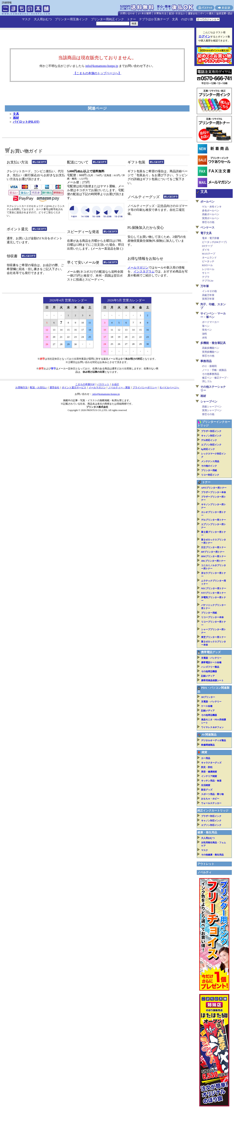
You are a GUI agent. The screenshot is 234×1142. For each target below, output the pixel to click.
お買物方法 (21, 387)
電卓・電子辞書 (210, 238)
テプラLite (207, 280)
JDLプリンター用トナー (213, 561)
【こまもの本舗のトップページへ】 (97, 73)
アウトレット (205, 863)
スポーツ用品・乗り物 (212, 794)
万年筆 (204, 286)
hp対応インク (208, 449)
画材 (16, 117)
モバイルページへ (169, 387)
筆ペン (205, 326)
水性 (204, 337)
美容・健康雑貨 (209, 771)
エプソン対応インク (211, 444)
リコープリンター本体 (212, 617)
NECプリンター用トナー (213, 588)
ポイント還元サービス (74, 387)
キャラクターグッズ (211, 762)
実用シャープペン (212, 410)
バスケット (103, 384)
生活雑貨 (205, 785)
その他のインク (209, 466)
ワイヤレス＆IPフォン (212, 727)
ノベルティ (204, 872)
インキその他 (209, 291)
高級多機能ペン (210, 347)
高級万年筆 (208, 295)
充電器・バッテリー (211, 658)
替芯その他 (208, 222)
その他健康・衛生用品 (212, 854)
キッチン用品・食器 (211, 780)
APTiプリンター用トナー (213, 487)
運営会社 (54, 387)
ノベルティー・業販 (119, 387)
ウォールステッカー (211, 803)
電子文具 (206, 233)
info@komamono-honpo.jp (101, 65)
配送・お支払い (38, 387)
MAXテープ (208, 253)
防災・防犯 (206, 767)
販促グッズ (206, 789)
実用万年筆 (208, 298)
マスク (26, 19)
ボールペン (207, 201)
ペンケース (207, 227)
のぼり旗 (187, 19)
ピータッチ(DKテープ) (214, 242)
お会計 (115, 384)
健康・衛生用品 (207, 832)
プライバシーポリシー (145, 387)
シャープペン (208, 401)
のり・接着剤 (209, 366)
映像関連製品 (208, 745)
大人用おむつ (43, 19)
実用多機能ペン (210, 351)
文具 (175, 19)
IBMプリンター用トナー (213, 556)
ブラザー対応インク (211, 431)
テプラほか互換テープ (154, 19)
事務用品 (206, 361)
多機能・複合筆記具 (213, 342)
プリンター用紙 (209, 470)
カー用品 (205, 758)
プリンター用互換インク (71, 19)
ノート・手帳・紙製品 (214, 370)
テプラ (205, 276)
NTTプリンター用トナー (213, 593)
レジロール (208, 269)
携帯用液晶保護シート (212, 680)
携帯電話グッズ (211, 652)
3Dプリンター (208, 697)
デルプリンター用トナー (213, 520)
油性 (204, 333)
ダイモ (205, 249)
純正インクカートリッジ (212, 810)
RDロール (207, 265)
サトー (205, 273)
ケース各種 (206, 706)
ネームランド (209, 257)
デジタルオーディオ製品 (213, 740)
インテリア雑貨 (209, 776)
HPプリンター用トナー (213, 552)
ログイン (205, 36)
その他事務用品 (210, 374)
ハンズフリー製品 (210, 667)
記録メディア (208, 676)
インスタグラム (144, 271)
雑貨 (204, 752)
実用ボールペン (210, 218)
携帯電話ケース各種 (211, 662)
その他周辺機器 (209, 671)
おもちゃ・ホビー (210, 798)
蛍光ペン (207, 329)
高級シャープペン (212, 406)
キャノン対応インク (211, 435)
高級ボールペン (210, 214)
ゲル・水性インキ (212, 206)
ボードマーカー (210, 322)
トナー (131, 19)
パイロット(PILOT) (26, 121)
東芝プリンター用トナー (213, 637)
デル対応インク (209, 440)
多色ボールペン (210, 210)
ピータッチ (208, 261)
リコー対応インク (210, 475)
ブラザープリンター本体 (213, 492)
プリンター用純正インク (107, 19)
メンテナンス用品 (210, 461)
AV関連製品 (209, 734)
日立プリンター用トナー (213, 547)
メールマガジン (138, 267)
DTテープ (207, 246)
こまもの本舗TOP (85, 384)
